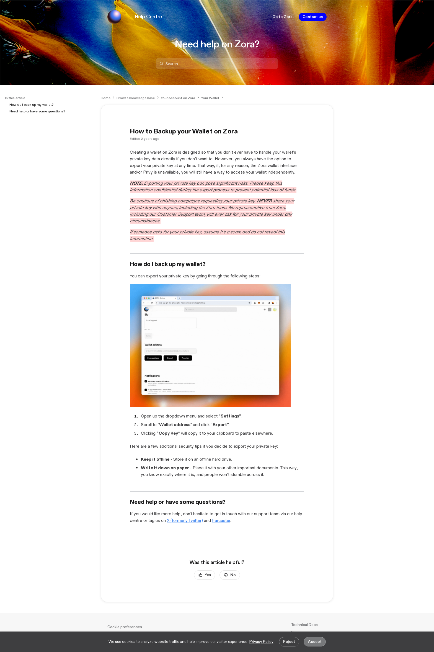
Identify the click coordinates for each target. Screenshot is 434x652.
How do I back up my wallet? (31, 104)
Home (105, 98)
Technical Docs (304, 624)
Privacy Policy (261, 641)
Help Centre (148, 17)
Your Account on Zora (178, 98)
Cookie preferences (124, 627)
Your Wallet (210, 98)
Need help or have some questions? (37, 111)
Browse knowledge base (136, 98)
